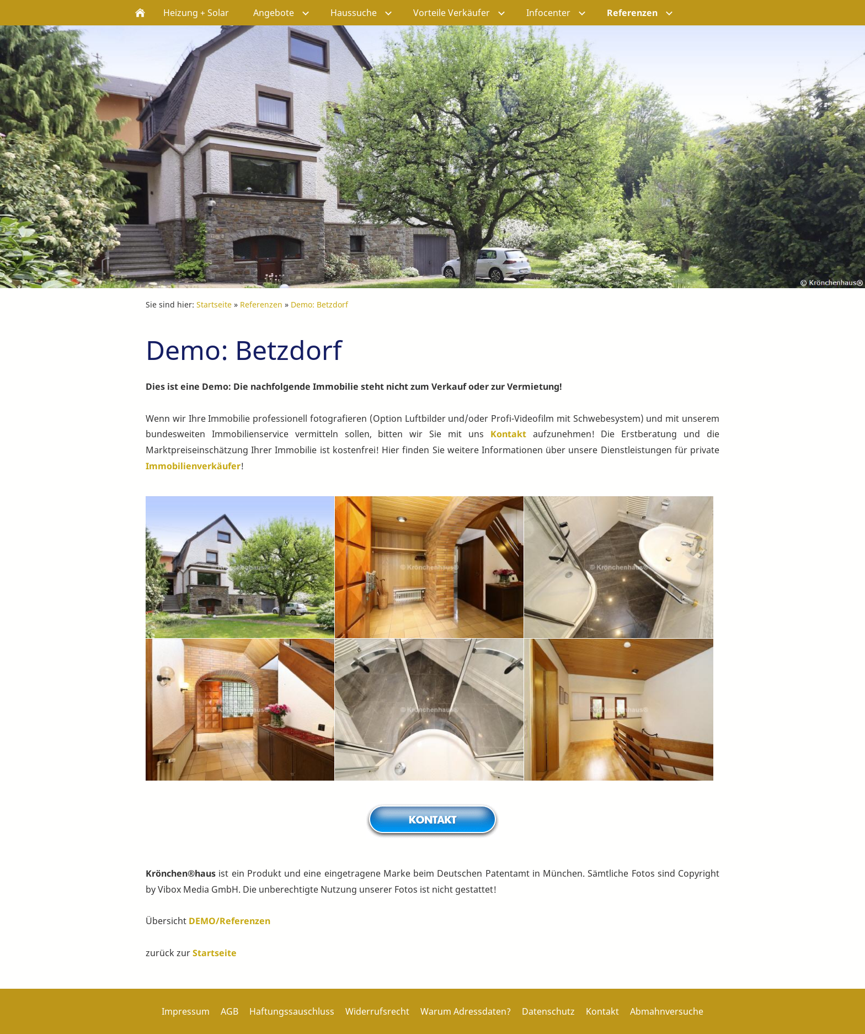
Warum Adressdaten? (465, 1011)
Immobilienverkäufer (193, 466)
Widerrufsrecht (377, 1011)
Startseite (214, 304)
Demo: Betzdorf (319, 304)
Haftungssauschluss (291, 1011)
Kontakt (508, 434)
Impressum (186, 1011)
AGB (229, 1011)
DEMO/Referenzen (229, 921)
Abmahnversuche (666, 1011)
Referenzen (261, 304)
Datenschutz (548, 1011)
